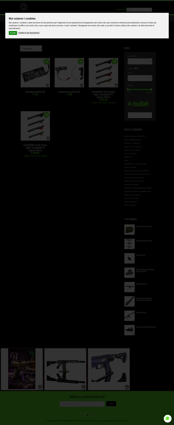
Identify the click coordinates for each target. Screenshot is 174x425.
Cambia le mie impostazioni (29, 33)
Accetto (13, 33)
